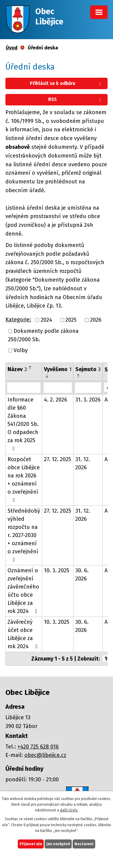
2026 (96, 320)
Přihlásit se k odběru (66, 83)
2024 (46, 320)
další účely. (69, 810)
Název (17, 369)
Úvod (11, 48)
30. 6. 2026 (82, 574)
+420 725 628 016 (38, 746)
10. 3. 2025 (56, 570)
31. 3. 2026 (88, 399)
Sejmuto (88, 369)
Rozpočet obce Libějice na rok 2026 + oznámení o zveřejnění (24, 479)
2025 (71, 320)
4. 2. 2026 (55, 399)
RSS (75, 99)
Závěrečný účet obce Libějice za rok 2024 (24, 634)
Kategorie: (18, 319)
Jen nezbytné (58, 844)
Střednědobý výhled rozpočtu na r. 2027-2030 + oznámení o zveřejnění (24, 535)
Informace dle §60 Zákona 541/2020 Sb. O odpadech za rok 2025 (23, 423)
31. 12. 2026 (82, 463)
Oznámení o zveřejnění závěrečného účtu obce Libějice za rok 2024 (24, 590)
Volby (21, 350)
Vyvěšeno (57, 369)
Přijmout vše (31, 844)
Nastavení (83, 844)
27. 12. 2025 (57, 459)
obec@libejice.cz (45, 755)
